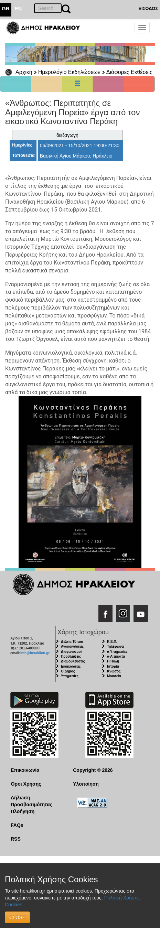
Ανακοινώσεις (72, 646)
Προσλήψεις (71, 656)
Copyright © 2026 (93, 770)
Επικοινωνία (25, 770)
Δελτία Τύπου (72, 642)
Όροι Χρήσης (26, 784)
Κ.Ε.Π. (112, 642)
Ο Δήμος (68, 671)
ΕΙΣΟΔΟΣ (148, 8)
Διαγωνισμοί (71, 652)
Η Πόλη (113, 661)
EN (18, 8)
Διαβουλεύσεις (73, 661)
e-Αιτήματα (116, 656)
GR (6, 8)
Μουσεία (114, 676)
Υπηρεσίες (69, 676)
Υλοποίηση (86, 784)
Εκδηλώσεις (71, 666)
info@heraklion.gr (35, 653)
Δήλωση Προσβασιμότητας (31, 801)
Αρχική (23, 72)
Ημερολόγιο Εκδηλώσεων (69, 72)
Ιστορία (113, 666)
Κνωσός (113, 671)
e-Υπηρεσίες (117, 652)
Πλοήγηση (22, 811)
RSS (16, 839)
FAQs (17, 825)
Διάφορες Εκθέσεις (129, 72)
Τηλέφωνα (115, 646)
